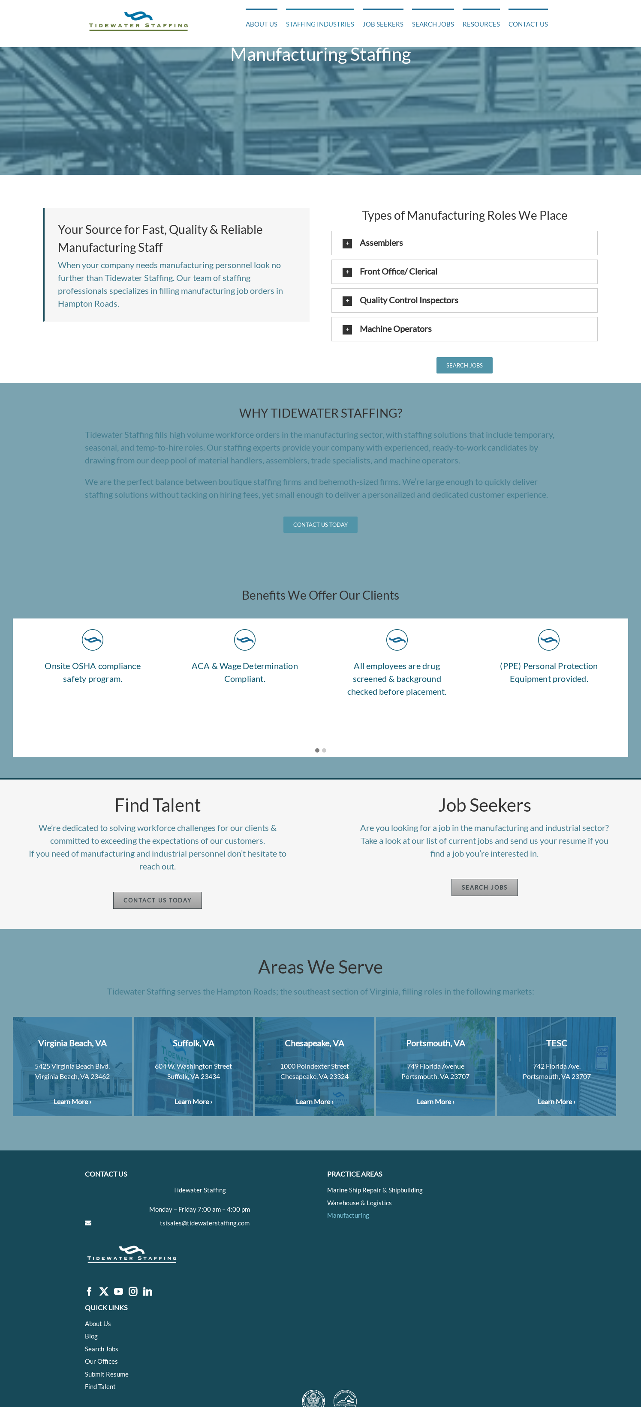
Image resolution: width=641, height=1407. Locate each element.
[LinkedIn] (147, 1292)
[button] (464, 243)
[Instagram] (133, 1292)
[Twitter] (103, 1292)
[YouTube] (118, 1292)
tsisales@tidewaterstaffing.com (205, 1223)
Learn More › (72, 1101)
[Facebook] (89, 1292)
